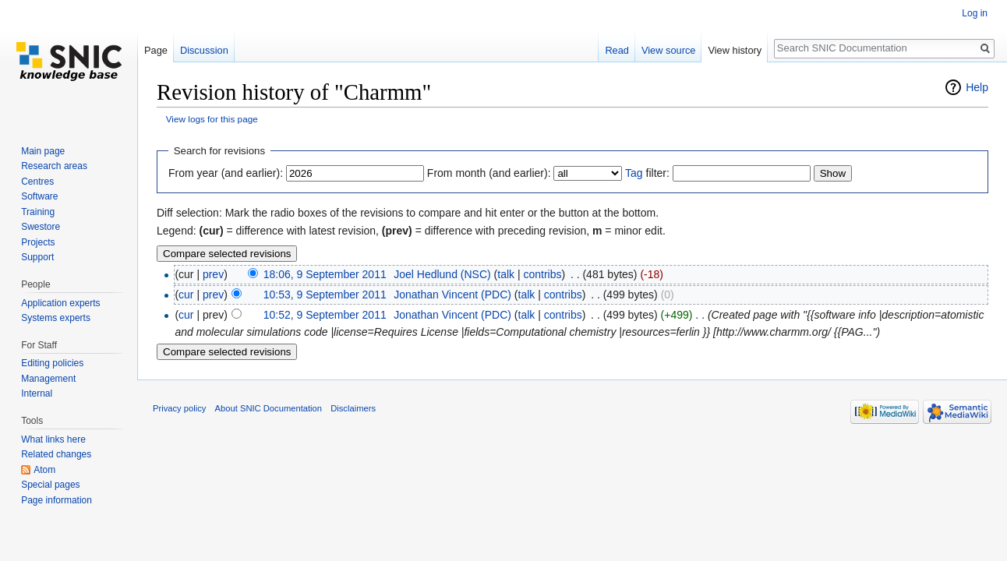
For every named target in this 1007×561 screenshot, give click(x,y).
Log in (975, 13)
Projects (38, 242)
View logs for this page (212, 119)
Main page (43, 151)
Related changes (56, 454)
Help (977, 87)
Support (37, 257)
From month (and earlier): (489, 173)
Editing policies (52, 363)
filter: (647, 173)
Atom (44, 469)
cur (185, 294)
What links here (53, 439)
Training (38, 211)
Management (48, 378)
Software (39, 196)
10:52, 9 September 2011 (325, 315)
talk (505, 274)
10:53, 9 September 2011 (325, 294)
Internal (36, 393)
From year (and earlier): (225, 173)
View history (734, 50)
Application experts (60, 303)
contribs (543, 274)
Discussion (204, 50)
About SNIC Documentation (268, 408)
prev (213, 274)
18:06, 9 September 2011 (325, 274)
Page (156, 50)
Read (617, 50)
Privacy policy (179, 408)
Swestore (40, 226)
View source (668, 50)
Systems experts (55, 317)
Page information (56, 500)
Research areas (54, 166)
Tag (634, 173)
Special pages (50, 484)
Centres (37, 181)
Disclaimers (353, 408)
